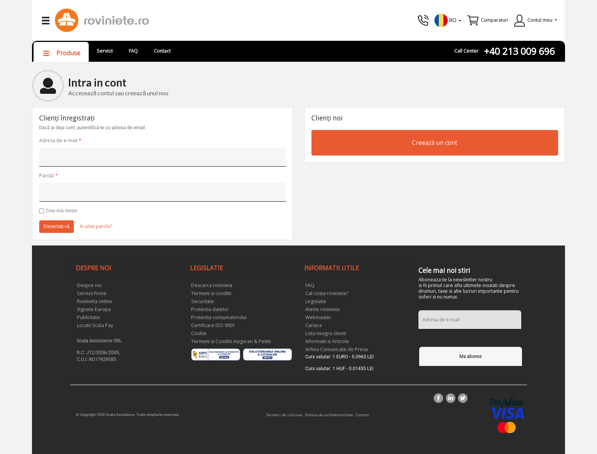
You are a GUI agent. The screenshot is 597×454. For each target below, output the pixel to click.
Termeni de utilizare (284, 414)
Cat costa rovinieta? (326, 293)
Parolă (46, 175)
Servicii (105, 51)
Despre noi (89, 285)
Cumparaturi (494, 20)
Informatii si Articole (327, 341)
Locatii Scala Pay (95, 325)
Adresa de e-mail (58, 140)
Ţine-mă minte (61, 210)
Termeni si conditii (211, 293)
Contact (162, 51)
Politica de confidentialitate (329, 414)
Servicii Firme (92, 293)
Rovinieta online (94, 301)
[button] (448, 19)
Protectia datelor (210, 309)
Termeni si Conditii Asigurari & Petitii (231, 341)
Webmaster (318, 317)
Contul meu (539, 20)
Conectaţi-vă (56, 226)
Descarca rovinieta (211, 285)
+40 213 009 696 (519, 51)
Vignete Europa (94, 309)
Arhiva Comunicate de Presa (336, 349)
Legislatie (315, 301)
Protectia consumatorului (218, 317)
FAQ (133, 51)
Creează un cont (434, 143)
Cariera (313, 325)
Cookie (199, 333)
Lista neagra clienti (325, 333)
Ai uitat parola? (96, 226)
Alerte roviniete (322, 309)
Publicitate (88, 317)
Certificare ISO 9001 (213, 325)
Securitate (202, 301)
